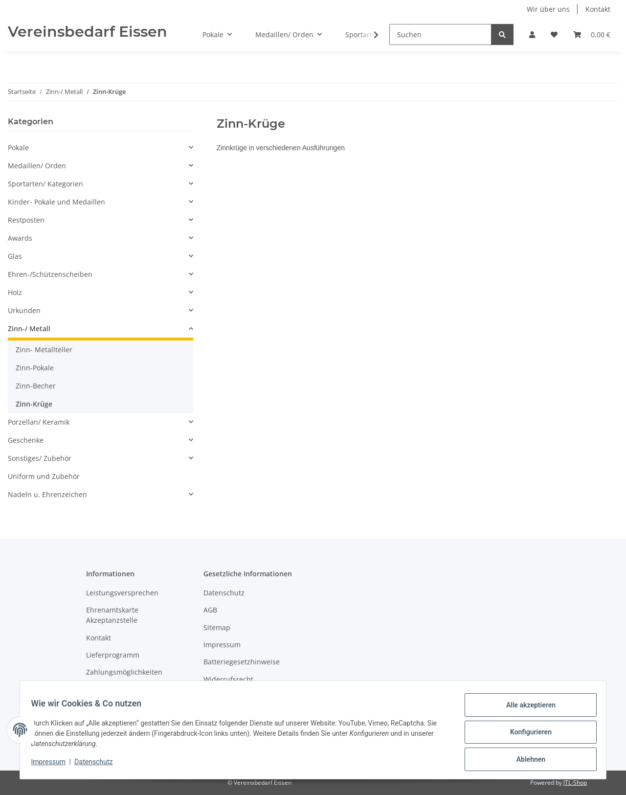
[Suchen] (440, 34)
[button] (532, 34)
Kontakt (597, 9)
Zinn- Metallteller (44, 349)
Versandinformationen (123, 689)
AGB (210, 609)
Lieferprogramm (112, 654)
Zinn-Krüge (34, 404)
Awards (20, 238)
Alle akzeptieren (526, 709)
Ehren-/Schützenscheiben (50, 274)
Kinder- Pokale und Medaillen (56, 201)
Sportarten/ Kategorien (45, 183)
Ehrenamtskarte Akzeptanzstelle (112, 615)
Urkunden (24, 310)
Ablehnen (526, 760)
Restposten (26, 220)
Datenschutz (224, 592)
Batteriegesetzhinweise (241, 661)
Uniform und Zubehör (44, 476)
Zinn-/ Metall (29, 328)
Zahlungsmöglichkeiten (124, 672)
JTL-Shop (575, 782)
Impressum (222, 644)
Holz (15, 292)
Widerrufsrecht (228, 679)
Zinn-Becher (36, 385)
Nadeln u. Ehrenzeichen (47, 494)
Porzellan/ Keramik (38, 422)
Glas (15, 256)
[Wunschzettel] (554, 34)
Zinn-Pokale (35, 367)
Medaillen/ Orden (37, 165)
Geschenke (26, 440)
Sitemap (216, 627)
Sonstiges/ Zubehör (39, 458)
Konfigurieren (526, 735)
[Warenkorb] (591, 34)
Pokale (18, 147)
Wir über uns (548, 9)
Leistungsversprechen (122, 592)
